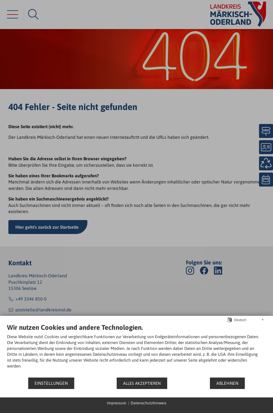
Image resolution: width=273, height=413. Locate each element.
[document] (136, 350)
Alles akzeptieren (142, 383)
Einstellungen (51, 383)
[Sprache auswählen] (230, 319)
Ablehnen (227, 383)
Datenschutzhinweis (148, 403)
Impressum (116, 403)
